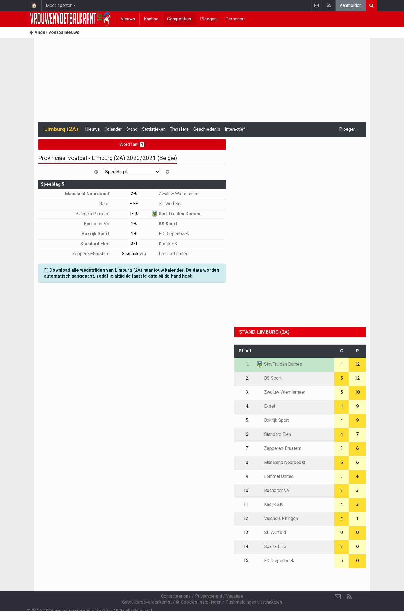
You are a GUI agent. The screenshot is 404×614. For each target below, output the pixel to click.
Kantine (151, 19)
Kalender (113, 129)
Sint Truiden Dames (175, 213)
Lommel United (170, 253)
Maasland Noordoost (91, 193)
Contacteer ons (176, 596)
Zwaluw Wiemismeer (175, 193)
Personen (234, 19)
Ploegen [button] (347, 129)
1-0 (134, 233)
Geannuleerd (134, 253)
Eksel (108, 203)
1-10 (134, 213)
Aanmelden (351, 5)
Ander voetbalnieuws (54, 32)
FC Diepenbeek (170, 233)
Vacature (234, 596)
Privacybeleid (208, 596)
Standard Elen (99, 243)
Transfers (179, 129)
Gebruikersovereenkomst (147, 602)
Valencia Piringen (96, 213)
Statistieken (154, 129)
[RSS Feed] (349, 596)
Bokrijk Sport (100, 233)
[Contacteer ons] (337, 596)
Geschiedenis (206, 129)
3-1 (134, 243)
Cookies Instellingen (198, 602)
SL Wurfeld (166, 203)
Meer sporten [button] (59, 5)
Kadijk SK (164, 243)
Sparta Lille (271, 546)
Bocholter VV (101, 223)
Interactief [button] (235, 129)
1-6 (134, 223)
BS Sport (164, 223)
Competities (179, 19)
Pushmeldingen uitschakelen (254, 602)
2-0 (134, 193)
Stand (131, 129)
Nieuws (127, 19)
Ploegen (208, 19)
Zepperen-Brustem (95, 253)
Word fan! (132, 144)
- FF (134, 203)
